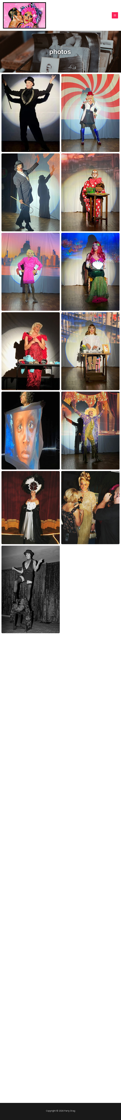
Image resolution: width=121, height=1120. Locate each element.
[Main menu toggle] (115, 15)
